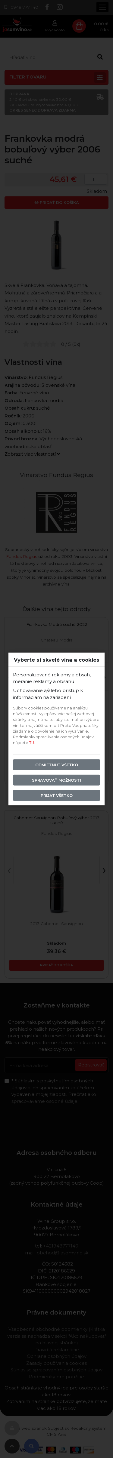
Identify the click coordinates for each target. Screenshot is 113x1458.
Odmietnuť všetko (56, 764)
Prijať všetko (57, 795)
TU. (32, 742)
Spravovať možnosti (56, 780)
